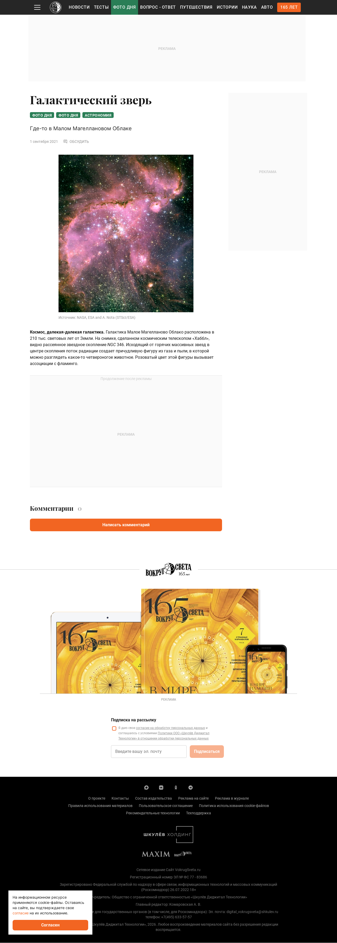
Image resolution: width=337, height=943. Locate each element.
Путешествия (196, 7)
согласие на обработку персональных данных (170, 728)
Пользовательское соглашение (166, 806)
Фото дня (124, 7)
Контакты (120, 798)
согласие (21, 913)
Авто (267, 7)
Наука (249, 7)
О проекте (96, 798)
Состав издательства (153, 798)
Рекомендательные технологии (153, 813)
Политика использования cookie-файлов (234, 806)
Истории (227, 7)
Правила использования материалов (100, 806)
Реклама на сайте (193, 798)
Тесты (101, 7)
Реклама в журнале (232, 798)
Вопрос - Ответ (158, 7)
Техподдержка (198, 813)
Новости (79, 7)
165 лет (289, 7)
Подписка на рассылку (133, 720)
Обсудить (76, 142)
